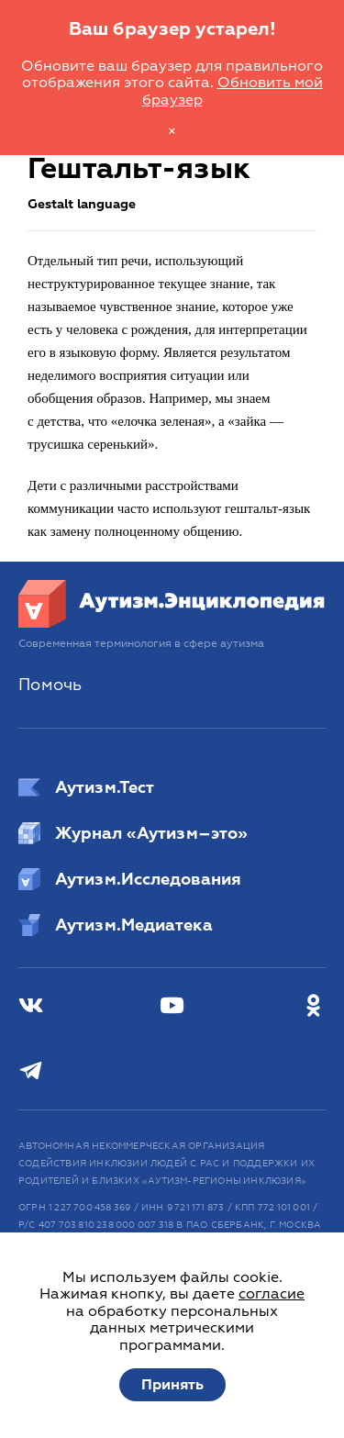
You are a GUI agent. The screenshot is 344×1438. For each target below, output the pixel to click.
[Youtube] (172, 1006)
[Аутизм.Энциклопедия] (172, 623)
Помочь (50, 685)
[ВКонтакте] (30, 1006)
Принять (172, 1385)
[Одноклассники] (313, 1006)
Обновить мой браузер (232, 90)
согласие (272, 1294)
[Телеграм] (30, 1071)
